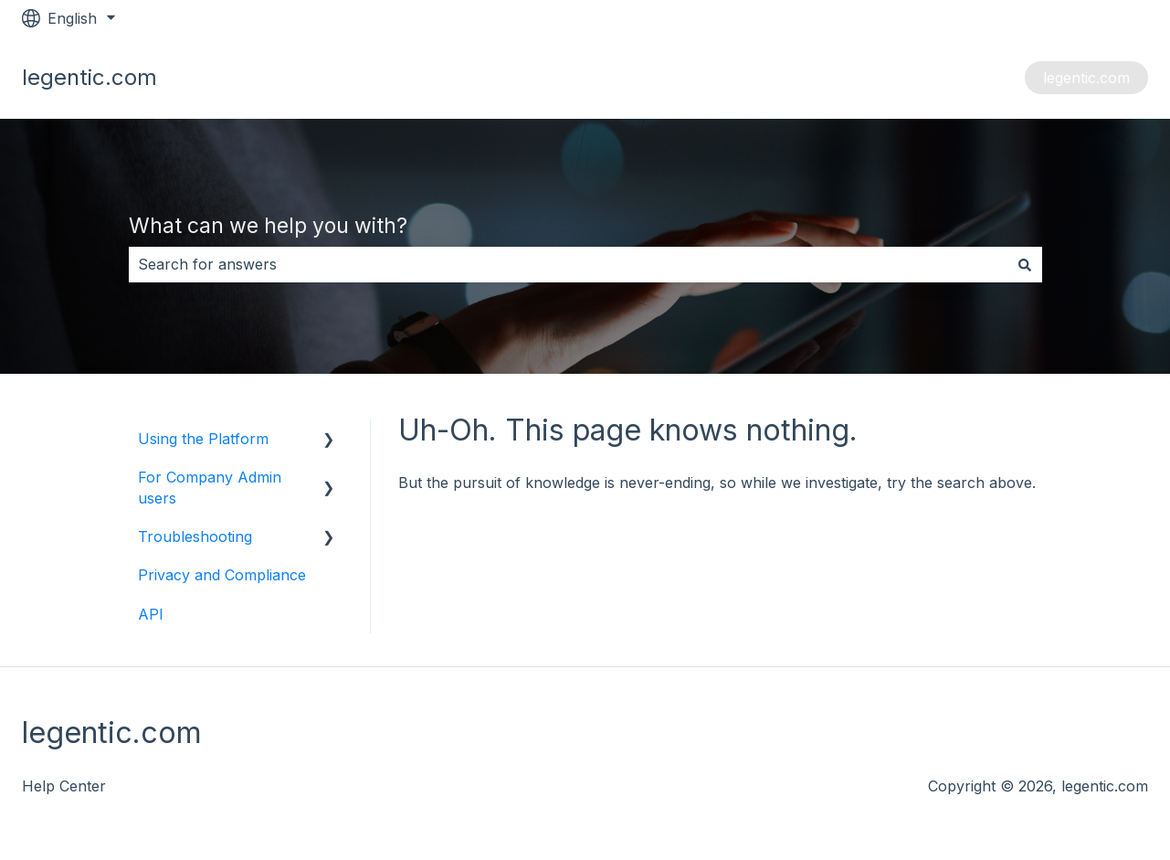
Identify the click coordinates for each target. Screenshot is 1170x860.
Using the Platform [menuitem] (203, 439)
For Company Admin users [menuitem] (209, 487)
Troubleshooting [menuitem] (195, 536)
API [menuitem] (150, 614)
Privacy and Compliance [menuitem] (222, 575)
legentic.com (1086, 78)
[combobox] (568, 264)
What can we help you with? (268, 226)
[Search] (1024, 264)
